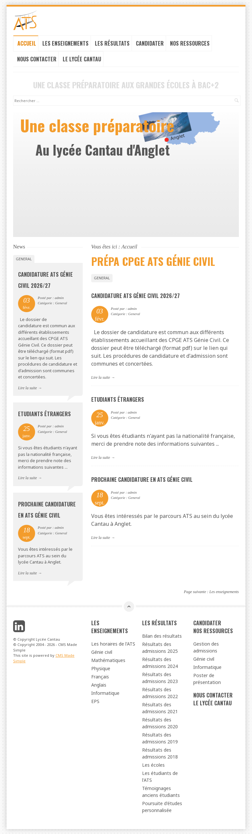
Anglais (98, 685)
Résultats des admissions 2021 (160, 708)
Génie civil (101, 652)
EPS (95, 701)
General (102, 277)
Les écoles (153, 765)
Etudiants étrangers (117, 399)
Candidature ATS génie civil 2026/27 (135, 296)
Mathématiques (108, 660)
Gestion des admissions (206, 647)
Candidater (150, 43)
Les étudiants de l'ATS (160, 776)
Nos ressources (190, 43)
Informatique (105, 693)
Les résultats (112, 43)
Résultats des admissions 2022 (160, 692)
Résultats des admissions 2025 (160, 647)
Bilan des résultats (162, 636)
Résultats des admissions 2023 (160, 677)
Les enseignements (65, 43)
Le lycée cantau (82, 59)
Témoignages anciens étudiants (161, 791)
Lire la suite (100, 377)
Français (100, 677)
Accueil (26, 43)
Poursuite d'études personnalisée (162, 806)
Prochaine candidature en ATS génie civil (142, 479)
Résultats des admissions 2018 (160, 753)
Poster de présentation (207, 678)
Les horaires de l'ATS (113, 644)
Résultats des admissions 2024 (160, 662)
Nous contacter (36, 59)
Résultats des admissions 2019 (160, 738)
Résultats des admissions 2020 (160, 723)
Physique (100, 668)
